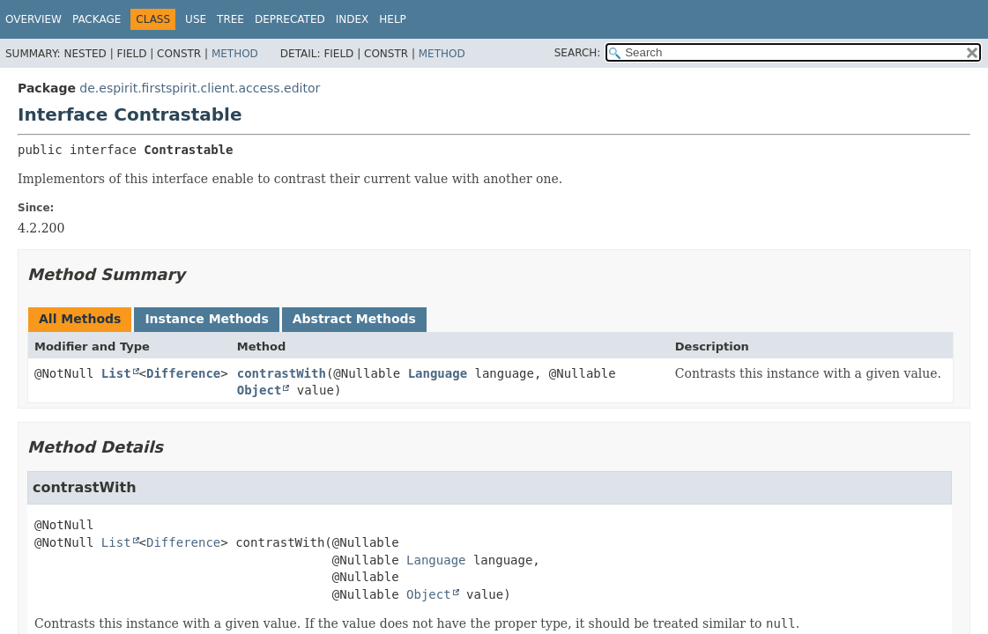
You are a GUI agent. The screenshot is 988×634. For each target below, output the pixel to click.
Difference (183, 373)
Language (437, 373)
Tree (230, 19)
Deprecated (290, 19)
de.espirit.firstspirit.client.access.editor (199, 88)
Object (259, 390)
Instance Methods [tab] (206, 319)
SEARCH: (577, 53)
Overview (33, 19)
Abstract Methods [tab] (354, 319)
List (116, 373)
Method (235, 54)
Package (96, 19)
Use (195, 19)
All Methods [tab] (80, 319)
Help (392, 19)
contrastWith (281, 373)
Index (352, 19)
